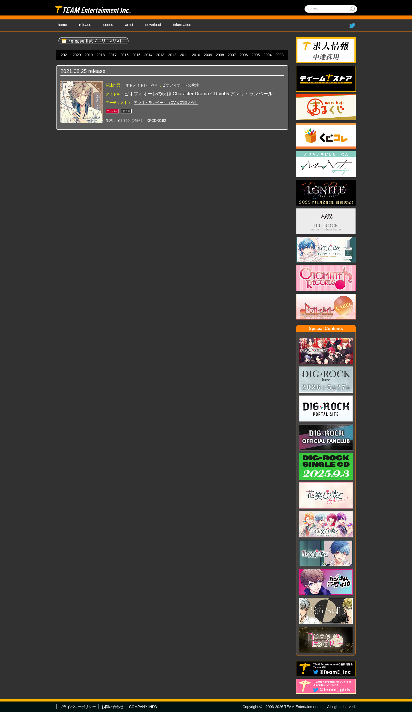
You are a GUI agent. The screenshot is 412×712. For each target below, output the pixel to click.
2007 (232, 55)
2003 (279, 55)
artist (129, 25)
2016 (124, 55)
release (85, 25)
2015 (136, 55)
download (153, 25)
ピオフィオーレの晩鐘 (180, 85)
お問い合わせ (112, 707)
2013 (160, 55)
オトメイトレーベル (141, 85)
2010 (196, 55)
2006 (244, 55)
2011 (184, 55)
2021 (65, 55)
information (182, 25)
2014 (148, 55)
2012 (172, 55)
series (108, 25)
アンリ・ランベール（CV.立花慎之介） (166, 103)
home (62, 25)
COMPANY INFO (143, 707)
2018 (100, 55)
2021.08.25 (73, 71)
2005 (255, 55)
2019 (89, 55)
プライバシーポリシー (77, 707)
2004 (268, 55)
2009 (208, 55)
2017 (113, 55)
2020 (77, 55)
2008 (220, 55)
